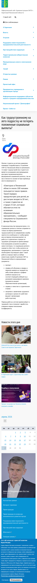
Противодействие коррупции (13, 528)
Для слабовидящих (10, 22)
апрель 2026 (6, 416)
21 (10, 444)
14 (10, 440)
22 (15, 444)
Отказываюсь (16, 580)
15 (15, 440)
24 (25, 444)
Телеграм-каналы (9, 537)
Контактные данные (10, 500)
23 (20, 444)
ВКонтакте (7, 532)
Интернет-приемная (10, 505)
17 (25, 440)
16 (20, 440)
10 (25, 436)
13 (5, 440)
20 (5, 444)
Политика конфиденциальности (12, 576)
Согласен (5, 580)
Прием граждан (8, 510)
